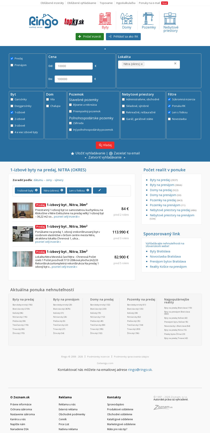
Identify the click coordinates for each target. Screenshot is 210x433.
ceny (49, 180)
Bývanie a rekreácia (83, 104)
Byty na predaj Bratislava (175, 307)
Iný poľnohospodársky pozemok (91, 129)
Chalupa (53, 106)
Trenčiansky (18, 325)
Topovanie (106, 3)
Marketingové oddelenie (121, 424)
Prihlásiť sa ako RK (123, 36)
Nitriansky (17, 317)
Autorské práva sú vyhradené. (171, 399)
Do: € (72, 79)
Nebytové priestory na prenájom (172, 216)
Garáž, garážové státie (137, 119)
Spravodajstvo (115, 404)
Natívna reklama (68, 429)
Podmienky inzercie (98, 356)
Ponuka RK (176, 106)
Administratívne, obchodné (140, 99)
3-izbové (18, 125)
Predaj (17, 58)
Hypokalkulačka (125, 3)
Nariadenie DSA (19, 429)
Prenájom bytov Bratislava (168, 261)
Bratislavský (18, 309)
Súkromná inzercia (181, 99)
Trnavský (17, 329)
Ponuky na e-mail (153, 3)
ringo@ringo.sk (140, 369)
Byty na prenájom (166, 185)
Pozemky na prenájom (167, 205)
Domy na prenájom (165, 195)
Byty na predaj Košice (174, 318)
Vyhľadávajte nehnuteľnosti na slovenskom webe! (165, 245)
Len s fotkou (178, 112)
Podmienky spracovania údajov (131, 356)
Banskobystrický (20, 304)
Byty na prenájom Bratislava (177, 311)
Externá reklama (68, 409)
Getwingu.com (105, 363)
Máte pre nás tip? (117, 429)
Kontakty (114, 397)
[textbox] (151, 64)
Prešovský (17, 321)
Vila (50, 99)
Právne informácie (21, 404)
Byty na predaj (164, 180)
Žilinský (16, 333)
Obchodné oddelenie (119, 414)
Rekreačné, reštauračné (139, 112)
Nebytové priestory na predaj (173, 210)
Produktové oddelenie (120, 409)
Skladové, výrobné (135, 106)
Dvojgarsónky (21, 106)
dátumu (38, 180)
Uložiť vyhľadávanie (87, 153)
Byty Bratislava (160, 251)
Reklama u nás (67, 404)
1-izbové (18, 112)
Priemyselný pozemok (85, 111)
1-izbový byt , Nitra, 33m (61, 252)
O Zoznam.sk (20, 397)
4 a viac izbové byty (24, 132)
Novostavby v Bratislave (175, 326)
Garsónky (19, 99)
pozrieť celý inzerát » (67, 216)
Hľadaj (105, 145)
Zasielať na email (124, 153)
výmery (59, 180)
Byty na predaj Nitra (173, 330)
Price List (64, 424)
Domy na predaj (164, 190)
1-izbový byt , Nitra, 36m (61, 205)
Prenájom (19, 65)
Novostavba (177, 119)
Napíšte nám (17, 424)
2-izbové (18, 119)
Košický (16, 313)
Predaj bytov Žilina (172, 334)
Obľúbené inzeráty (52, 3)
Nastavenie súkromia (22, 414)
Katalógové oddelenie (120, 419)
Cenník (63, 419)
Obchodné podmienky (72, 414)
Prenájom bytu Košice (174, 322)
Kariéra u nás (18, 419)
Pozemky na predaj (166, 200)
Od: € (72, 66)
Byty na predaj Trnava (174, 338)
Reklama (65, 397)
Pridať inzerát (89, 36)
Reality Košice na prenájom (168, 267)
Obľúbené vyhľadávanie (81, 3)
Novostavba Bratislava (165, 256)
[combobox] (149, 64)
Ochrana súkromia (21, 409)
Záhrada (76, 123)
